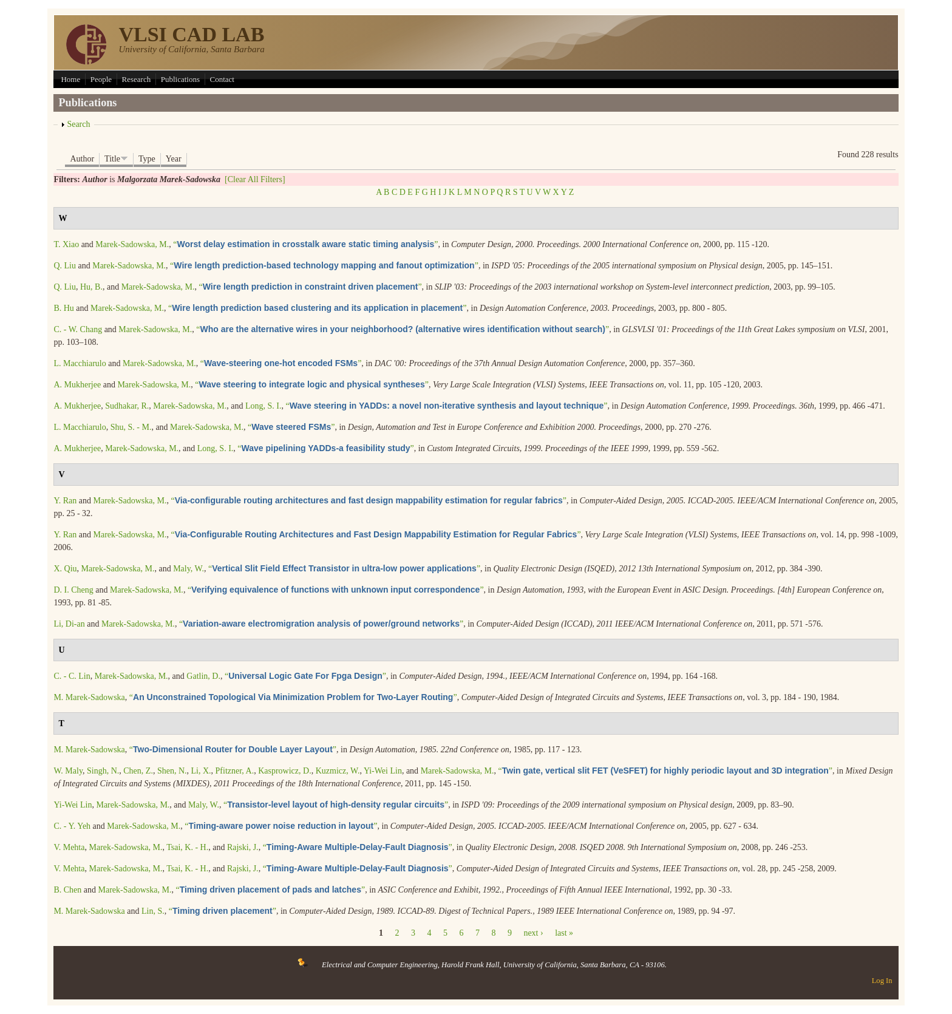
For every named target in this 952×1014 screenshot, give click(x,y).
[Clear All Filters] (255, 179)
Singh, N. (103, 770)
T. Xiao (66, 244)
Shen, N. (172, 770)
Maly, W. (188, 568)
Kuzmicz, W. (338, 770)
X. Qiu (64, 568)
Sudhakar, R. (127, 405)
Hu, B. (91, 286)
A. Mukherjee (77, 384)
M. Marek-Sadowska (88, 697)
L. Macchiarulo (79, 363)
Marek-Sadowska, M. (132, 244)
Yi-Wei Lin (383, 770)
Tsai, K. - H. (187, 847)
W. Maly (68, 770)
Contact (222, 79)
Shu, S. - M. (131, 427)
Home (70, 79)
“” (305, 244)
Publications (180, 79)
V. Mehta (68, 847)
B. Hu (63, 308)
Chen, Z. (138, 770)
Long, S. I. (263, 405)
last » (564, 932)
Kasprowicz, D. (284, 770)
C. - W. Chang (77, 329)
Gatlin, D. (203, 676)
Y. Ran (64, 500)
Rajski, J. (243, 847)
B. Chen (67, 889)
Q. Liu (64, 265)
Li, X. (201, 770)
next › (533, 932)
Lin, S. (153, 911)
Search (78, 124)
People (101, 79)
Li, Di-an (68, 623)
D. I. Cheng (73, 589)
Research (136, 79)
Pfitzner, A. (235, 770)
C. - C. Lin (71, 676)
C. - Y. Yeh (71, 826)
